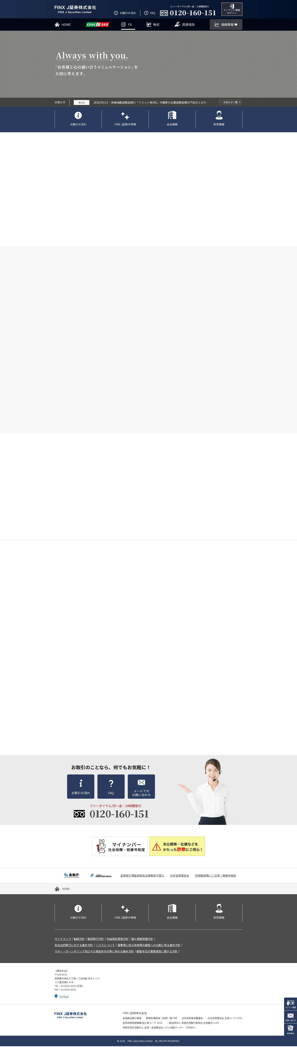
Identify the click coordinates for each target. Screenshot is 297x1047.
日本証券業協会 (179, 876)
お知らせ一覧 (230, 103)
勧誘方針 (79, 939)
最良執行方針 (95, 939)
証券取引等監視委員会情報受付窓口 (142, 876)
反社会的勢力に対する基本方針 (74, 946)
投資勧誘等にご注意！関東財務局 (215, 876)
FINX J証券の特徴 (125, 125)
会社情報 (172, 125)
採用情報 (218, 125)
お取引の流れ (78, 125)
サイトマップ (63, 939)
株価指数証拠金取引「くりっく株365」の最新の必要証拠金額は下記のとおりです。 (160, 103)
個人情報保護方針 (142, 939)
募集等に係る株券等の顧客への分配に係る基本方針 (149, 946)
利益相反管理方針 (118, 939)
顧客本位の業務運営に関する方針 (157, 952)
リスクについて (105, 946)
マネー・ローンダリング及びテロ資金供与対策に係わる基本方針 (94, 952)
